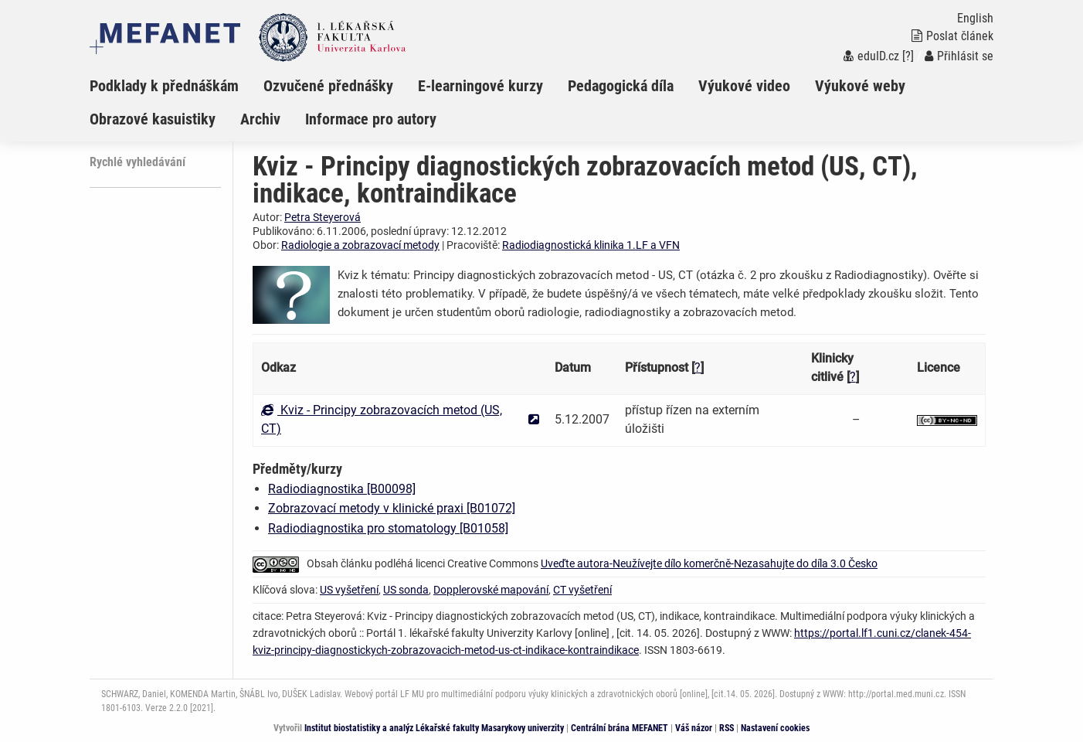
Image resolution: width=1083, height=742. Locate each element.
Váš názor (693, 728)
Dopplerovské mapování (490, 590)
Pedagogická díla (621, 86)
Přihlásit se (959, 56)
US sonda (406, 590)
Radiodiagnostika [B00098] (342, 489)
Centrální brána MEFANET (619, 728)
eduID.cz (871, 56)
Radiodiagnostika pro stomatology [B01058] (388, 528)
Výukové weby (860, 86)
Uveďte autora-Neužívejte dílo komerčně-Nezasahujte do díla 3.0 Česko (709, 563)
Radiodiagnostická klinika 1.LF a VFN (591, 245)
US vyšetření (349, 590)
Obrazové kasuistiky (153, 119)
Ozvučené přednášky (328, 86)
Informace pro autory (370, 119)
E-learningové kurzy (480, 86)
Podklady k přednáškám (164, 86)
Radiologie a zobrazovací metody (360, 245)
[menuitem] (176, 86)
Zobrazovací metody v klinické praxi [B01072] (391, 508)
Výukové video (744, 86)
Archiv (260, 119)
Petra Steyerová (322, 217)
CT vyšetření (582, 590)
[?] (908, 56)
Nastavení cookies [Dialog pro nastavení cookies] (775, 728)
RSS (726, 728)
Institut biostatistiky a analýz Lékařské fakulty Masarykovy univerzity (434, 728)
